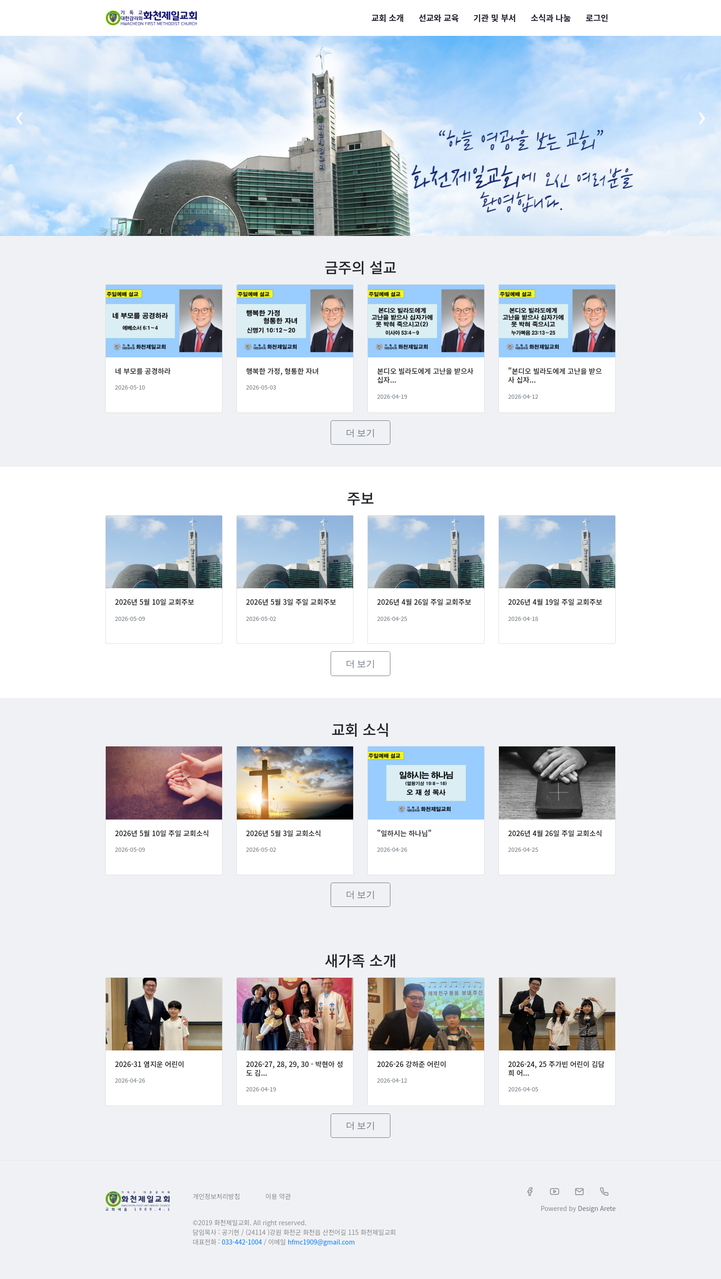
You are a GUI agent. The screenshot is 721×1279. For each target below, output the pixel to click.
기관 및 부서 (495, 16)
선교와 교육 (438, 16)
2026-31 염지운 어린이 (151, 1073)
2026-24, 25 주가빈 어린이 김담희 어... (555, 1078)
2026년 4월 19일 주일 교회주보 (554, 611)
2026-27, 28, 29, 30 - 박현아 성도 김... (292, 1078)
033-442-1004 (242, 1251)
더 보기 (361, 435)
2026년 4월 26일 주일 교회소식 (554, 845)
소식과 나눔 (551, 16)
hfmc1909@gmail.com (321, 1251)
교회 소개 (387, 16)
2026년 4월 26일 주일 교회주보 (423, 611)
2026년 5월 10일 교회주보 (156, 606)
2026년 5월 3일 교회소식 (285, 840)
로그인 (597, 16)
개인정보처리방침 (216, 1206)
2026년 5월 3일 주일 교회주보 (293, 606)
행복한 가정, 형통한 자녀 (284, 373)
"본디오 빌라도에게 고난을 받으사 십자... (553, 378)
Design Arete (597, 1218)
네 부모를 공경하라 (144, 373)
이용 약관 (278, 1206)
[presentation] (19, 123)
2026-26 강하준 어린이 (413, 1073)
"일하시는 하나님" (405, 840)
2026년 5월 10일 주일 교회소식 (161, 845)
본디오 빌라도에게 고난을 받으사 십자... (424, 378)
